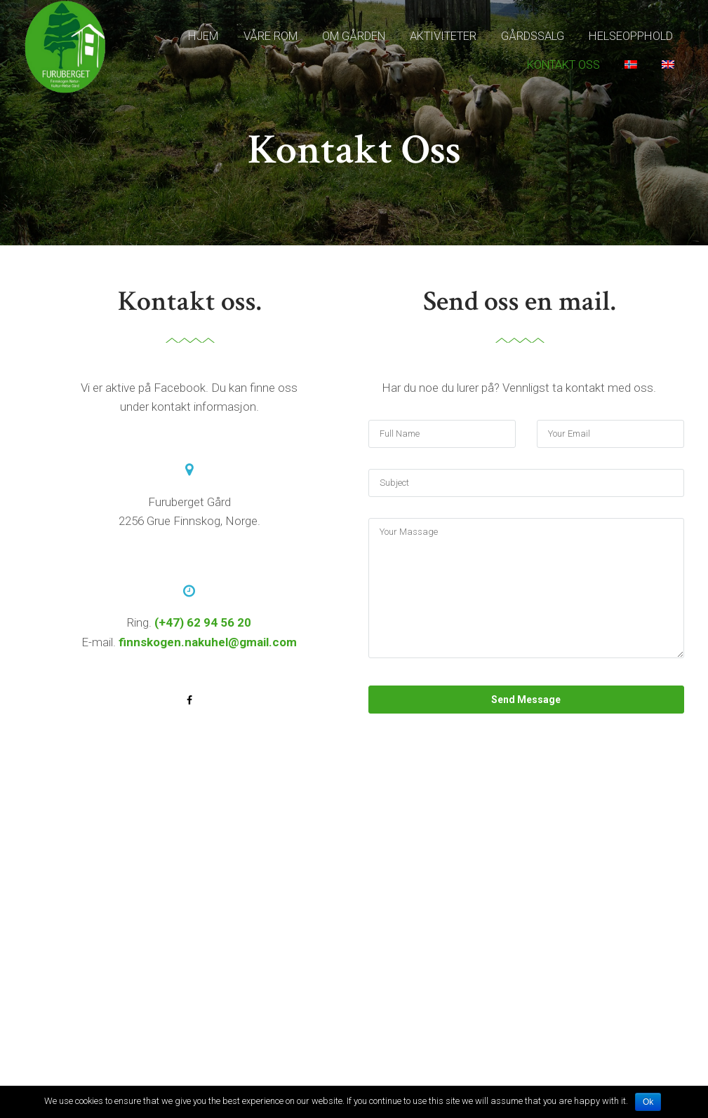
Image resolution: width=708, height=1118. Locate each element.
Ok (648, 1102)
